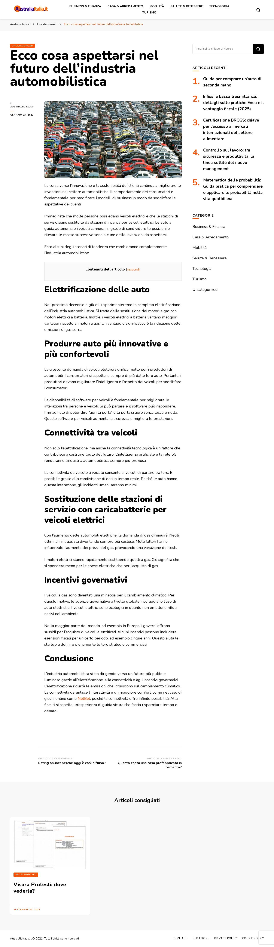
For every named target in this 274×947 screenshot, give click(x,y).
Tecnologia (219, 6)
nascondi (133, 269)
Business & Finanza (85, 6)
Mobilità (157, 6)
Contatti (181, 938)
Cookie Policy (253, 938)
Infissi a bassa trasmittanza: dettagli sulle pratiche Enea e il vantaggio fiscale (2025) (232, 103)
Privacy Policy (225, 938)
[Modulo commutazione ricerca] (258, 10)
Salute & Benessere (186, 6)
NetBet (84, 698)
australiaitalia (21, 106)
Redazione (201, 938)
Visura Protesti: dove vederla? (38, 887)
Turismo (149, 12)
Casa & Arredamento (125, 6)
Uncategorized (22, 45)
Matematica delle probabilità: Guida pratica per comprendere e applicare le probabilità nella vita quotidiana (232, 192)
